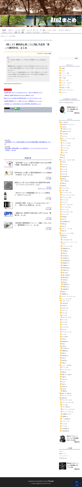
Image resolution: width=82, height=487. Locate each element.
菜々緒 (64, 272)
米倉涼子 (65, 270)
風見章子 (65, 286)
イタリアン (65, 300)
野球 (63, 224)
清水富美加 (65, 260)
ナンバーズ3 (66, 143)
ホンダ (63, 423)
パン (63, 334)
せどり (63, 136)
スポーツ (10, 30)
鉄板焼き (64, 355)
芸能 (63, 235)
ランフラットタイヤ (68, 409)
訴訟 (63, 291)
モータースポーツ (66, 211)
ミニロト (65, 147)
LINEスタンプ (66, 129)
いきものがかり (66, 239)
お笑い (63, 166)
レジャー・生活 (19, 30)
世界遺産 (64, 176)
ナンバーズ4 (66, 145)
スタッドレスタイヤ (67, 402)
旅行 (63, 384)
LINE (63, 126)
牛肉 (63, 346)
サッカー (64, 199)
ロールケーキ (66, 317)
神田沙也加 (65, 267)
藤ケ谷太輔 (65, 275)
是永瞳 (64, 251)
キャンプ (64, 367)
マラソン (64, 209)
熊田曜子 (65, 263)
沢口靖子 (65, 255)
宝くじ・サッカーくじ (67, 138)
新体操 (63, 216)
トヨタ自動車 (65, 419)
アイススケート (66, 192)
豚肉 (63, 353)
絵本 (63, 230)
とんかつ (64, 327)
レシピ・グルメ (51, 30)
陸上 (63, 226)
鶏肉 (63, 362)
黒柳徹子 (64, 294)
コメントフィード (63, 455)
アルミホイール (66, 400)
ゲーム (63, 169)
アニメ (63, 164)
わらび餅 (64, 336)
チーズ (63, 322)
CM (63, 162)
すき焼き (65, 348)
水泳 (63, 219)
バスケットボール (66, 204)
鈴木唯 (64, 279)
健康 (50, 53)
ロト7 (64, 152)
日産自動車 (65, 431)
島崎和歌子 (65, 248)
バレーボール (65, 207)
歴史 (63, 183)
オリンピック (65, 197)
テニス (63, 202)
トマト (63, 324)
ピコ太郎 (65, 180)
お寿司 (63, 305)
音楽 (63, 185)
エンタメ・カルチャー (65, 30)
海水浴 (63, 386)
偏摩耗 (64, 416)
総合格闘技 (65, 221)
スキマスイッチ (66, 246)
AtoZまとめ (8, 6)
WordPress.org (63, 458)
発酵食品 (64, 350)
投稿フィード (62, 453)
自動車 (4, 30)
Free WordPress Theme (44, 481)
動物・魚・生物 (66, 374)
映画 (63, 178)
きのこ (63, 313)
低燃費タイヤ (66, 414)
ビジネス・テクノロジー (33, 32)
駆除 (64, 391)
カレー (63, 310)
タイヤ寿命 (65, 406)
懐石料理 (64, 341)
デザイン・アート (7, 32)
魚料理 (63, 360)
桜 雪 (64, 253)
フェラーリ (65, 421)
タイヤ (63, 404)
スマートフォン (66, 395)
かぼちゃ (64, 308)
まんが (63, 174)
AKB (64, 237)
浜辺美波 (65, 258)
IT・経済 (42, 30)
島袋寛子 (66, 284)
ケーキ (63, 315)
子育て (63, 379)
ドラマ (63, 171)
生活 (63, 389)
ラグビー (64, 214)
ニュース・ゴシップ (32, 30)
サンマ (63, 319)
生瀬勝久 (65, 265)
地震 (63, 377)
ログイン (61, 451)
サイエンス (45, 32)
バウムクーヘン (66, 331)
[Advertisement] (16, 124)
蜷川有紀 (65, 277)
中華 (63, 339)
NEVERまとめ (65, 131)
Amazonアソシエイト (67, 124)
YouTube (64, 133)
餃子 (63, 358)
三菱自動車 (65, 428)
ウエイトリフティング (67, 195)
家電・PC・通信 (19, 32)
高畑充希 (65, 289)
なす (63, 329)
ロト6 (64, 150)
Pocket (12, 108)
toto (64, 140)
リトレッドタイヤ (67, 411)
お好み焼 (64, 303)
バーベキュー (65, 369)
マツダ (63, 426)
